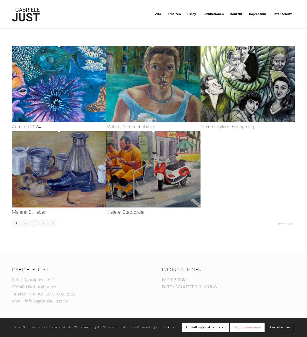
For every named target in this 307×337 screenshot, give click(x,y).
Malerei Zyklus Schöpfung (227, 127)
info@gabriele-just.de (46, 300)
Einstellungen (279, 327)
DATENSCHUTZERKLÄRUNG (189, 286)
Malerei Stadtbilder (125, 212)
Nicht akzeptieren (247, 327)
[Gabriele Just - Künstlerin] (26, 14)
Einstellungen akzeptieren (205, 327)
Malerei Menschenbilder (130, 127)
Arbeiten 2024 (26, 127)
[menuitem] (158, 14)
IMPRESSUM (174, 279)
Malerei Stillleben (29, 212)
